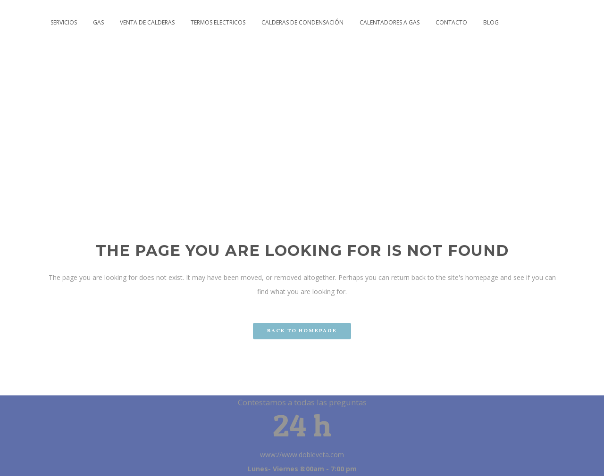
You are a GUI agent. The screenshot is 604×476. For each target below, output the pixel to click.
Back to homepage (302, 331)
